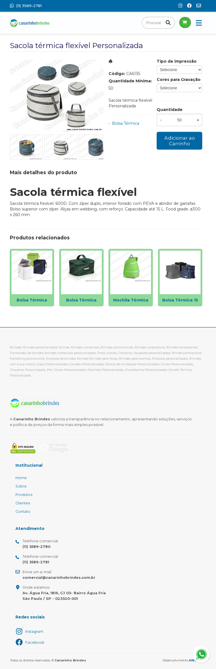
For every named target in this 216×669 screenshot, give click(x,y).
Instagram (34, 631)
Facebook (34, 642)
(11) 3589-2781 (26, 5)
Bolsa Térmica (125, 123)
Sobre (21, 486)
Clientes (22, 503)
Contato (22, 511)
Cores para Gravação (179, 79)
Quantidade (170, 109)
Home (21, 478)
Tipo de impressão (177, 61)
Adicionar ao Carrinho (179, 140)
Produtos (23, 495)
